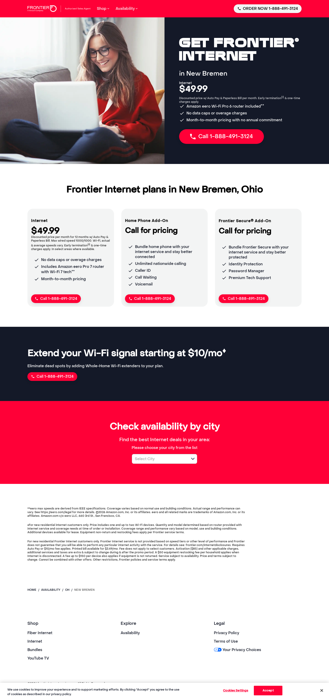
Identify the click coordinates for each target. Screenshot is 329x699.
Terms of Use (226, 641)
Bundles (34, 649)
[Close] (322, 690)
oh (67, 590)
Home (31, 590)
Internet (34, 641)
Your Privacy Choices (237, 649)
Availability (130, 632)
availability (50, 590)
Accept (268, 690)
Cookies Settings (235, 690)
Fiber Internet (39, 632)
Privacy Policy (226, 632)
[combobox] (159, 459)
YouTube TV (38, 658)
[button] (193, 459)
